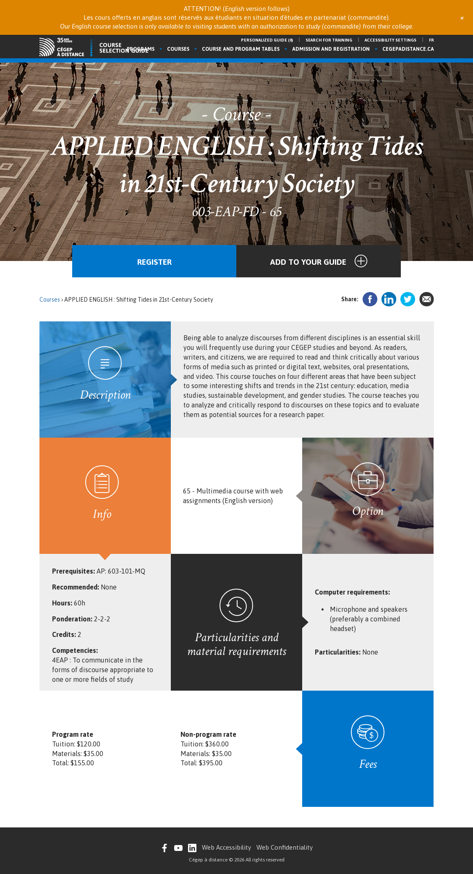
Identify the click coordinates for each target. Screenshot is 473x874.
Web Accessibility (226, 847)
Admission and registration (331, 49)
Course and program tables (241, 49)
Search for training (329, 40)
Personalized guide (267, 40)
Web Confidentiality (284, 847)
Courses (178, 49)
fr (431, 40)
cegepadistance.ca (408, 49)
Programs (140, 49)
